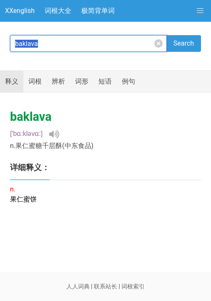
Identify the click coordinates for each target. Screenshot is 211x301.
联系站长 (105, 286)
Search (183, 43)
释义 (11, 81)
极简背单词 (98, 11)
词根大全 (58, 11)
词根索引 (133, 286)
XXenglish (20, 11)
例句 (128, 81)
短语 (105, 81)
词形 (81, 81)
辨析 (58, 81)
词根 (35, 81)
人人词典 (78, 286)
